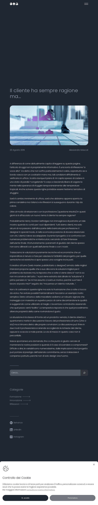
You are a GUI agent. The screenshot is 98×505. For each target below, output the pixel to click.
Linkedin (17, 431)
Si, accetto (25, 498)
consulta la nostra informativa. (41, 490)
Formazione (15, 398)
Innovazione (16, 401)
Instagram (19, 438)
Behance (18, 424)
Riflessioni (14, 405)
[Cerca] (84, 374)
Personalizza (72, 498)
